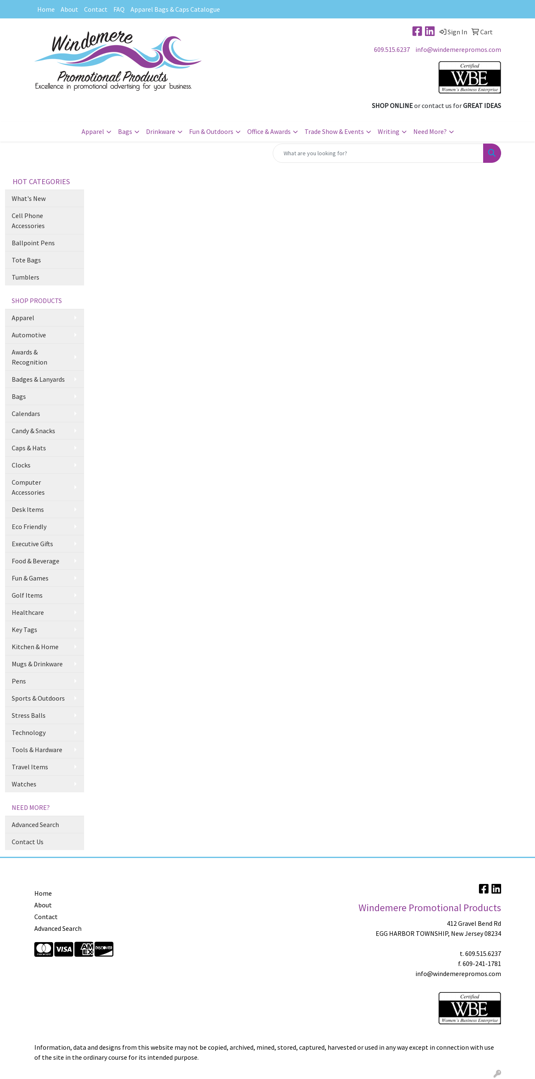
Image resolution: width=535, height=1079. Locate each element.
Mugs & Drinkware (37, 664)
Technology (29, 732)
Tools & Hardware (37, 749)
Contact (96, 9)
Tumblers (25, 277)
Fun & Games (30, 578)
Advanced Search (35, 824)
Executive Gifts (32, 544)
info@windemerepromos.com (458, 49)
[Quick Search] (378, 153)
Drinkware (160, 131)
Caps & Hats (29, 448)
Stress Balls (29, 715)
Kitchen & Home (35, 646)
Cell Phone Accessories (28, 220)
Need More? (430, 131)
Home (46, 9)
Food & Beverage (35, 561)
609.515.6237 (392, 49)
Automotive (29, 335)
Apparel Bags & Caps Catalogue (175, 9)
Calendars (26, 413)
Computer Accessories (28, 487)
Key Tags (24, 629)
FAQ (119, 9)
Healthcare (28, 612)
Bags (125, 131)
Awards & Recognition (29, 357)
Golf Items (27, 595)
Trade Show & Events (334, 131)
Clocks (21, 465)
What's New (29, 198)
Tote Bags (26, 260)
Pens (19, 681)
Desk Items (28, 509)
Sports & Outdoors (38, 698)
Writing (388, 131)
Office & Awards (269, 131)
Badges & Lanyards (38, 379)
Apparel (93, 131)
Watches (24, 784)
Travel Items (30, 767)
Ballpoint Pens (33, 243)
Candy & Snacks (33, 430)
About (69, 9)
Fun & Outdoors (211, 131)
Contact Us (28, 842)
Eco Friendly (29, 526)
